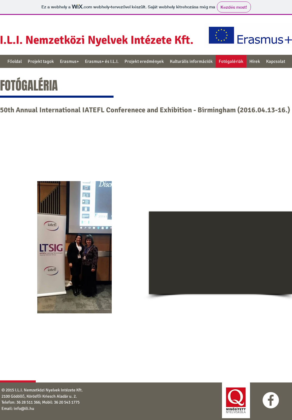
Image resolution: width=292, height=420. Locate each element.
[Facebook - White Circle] (271, 400)
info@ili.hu (24, 408)
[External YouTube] (220, 252)
